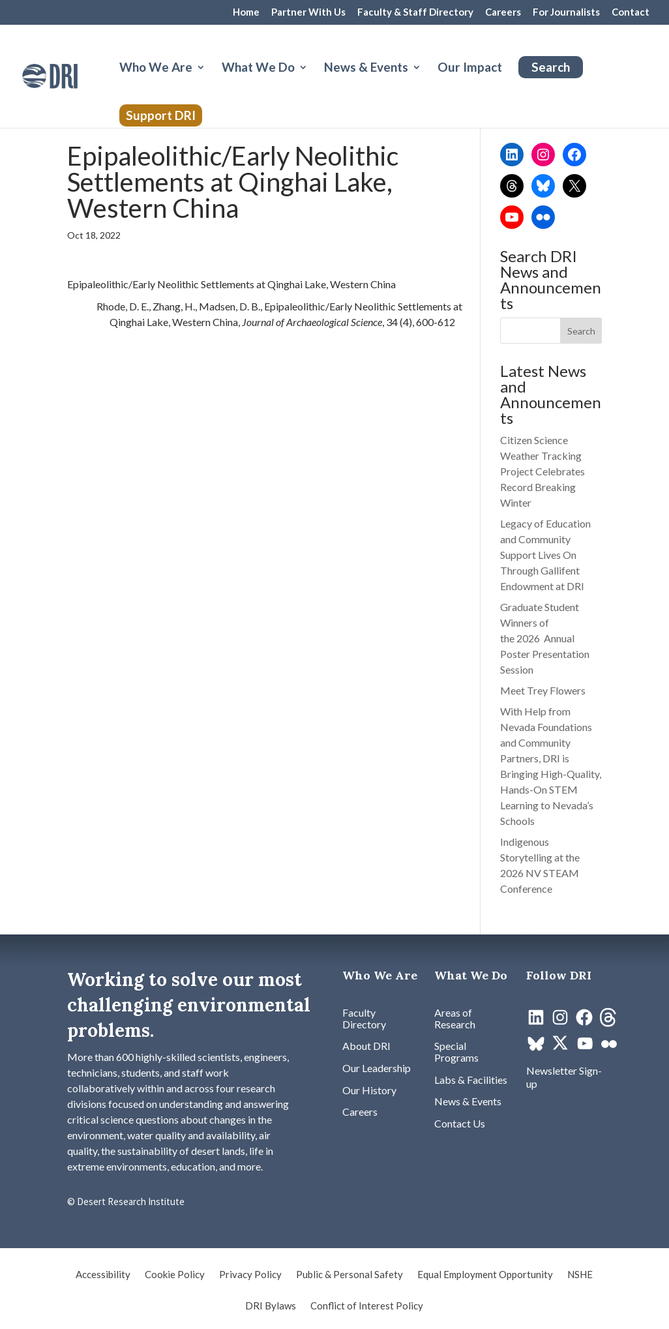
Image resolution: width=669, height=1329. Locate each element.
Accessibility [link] (103, 1275)
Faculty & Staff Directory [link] (415, 12)
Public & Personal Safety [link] (349, 1275)
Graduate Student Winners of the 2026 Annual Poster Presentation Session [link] (544, 638)
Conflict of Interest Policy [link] (366, 1306)
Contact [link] (630, 12)
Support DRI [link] (161, 115)
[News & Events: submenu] (427, 83)
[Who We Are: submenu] (211, 83)
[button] (581, 331)
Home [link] (246, 12)
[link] (73, 74)
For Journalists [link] (566, 12)
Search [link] (550, 66)
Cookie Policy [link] (175, 1275)
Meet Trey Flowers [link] (543, 690)
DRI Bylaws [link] (270, 1306)
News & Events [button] (366, 68)
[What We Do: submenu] (313, 83)
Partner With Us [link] (308, 12)
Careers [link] (503, 12)
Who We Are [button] (155, 68)
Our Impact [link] (470, 68)
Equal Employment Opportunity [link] (485, 1275)
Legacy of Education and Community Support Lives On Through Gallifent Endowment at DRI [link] (545, 554)
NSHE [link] (580, 1275)
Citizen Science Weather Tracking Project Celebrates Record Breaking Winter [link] (542, 471)
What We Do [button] (258, 68)
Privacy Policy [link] (250, 1275)
